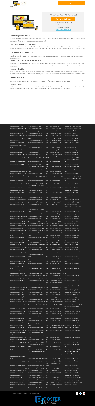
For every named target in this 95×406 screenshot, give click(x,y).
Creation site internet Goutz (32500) (70, 213)
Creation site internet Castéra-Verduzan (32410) (18, 173)
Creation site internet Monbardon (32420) (35, 270)
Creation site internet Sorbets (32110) (35, 372)
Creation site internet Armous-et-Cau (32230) (72, 128)
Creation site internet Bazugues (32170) (17, 142)
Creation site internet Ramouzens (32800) (72, 311)
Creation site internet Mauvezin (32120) (71, 263)
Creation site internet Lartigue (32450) (53, 235)
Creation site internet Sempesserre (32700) (36, 368)
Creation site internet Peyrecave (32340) (71, 299)
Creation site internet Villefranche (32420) (35, 387)
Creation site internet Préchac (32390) (53, 308)
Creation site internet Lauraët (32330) (71, 237)
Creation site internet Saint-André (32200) (17, 322)
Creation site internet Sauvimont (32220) (17, 365)
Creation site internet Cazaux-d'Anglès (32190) (54, 182)
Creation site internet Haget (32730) (34, 214)
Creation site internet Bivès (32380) (34, 152)
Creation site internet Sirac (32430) (70, 370)
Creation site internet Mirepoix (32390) (17, 270)
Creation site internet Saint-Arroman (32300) (18, 325)
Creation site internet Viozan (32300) (52, 387)
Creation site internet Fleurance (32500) (35, 202)
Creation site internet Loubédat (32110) (17, 246)
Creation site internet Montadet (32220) (71, 280)
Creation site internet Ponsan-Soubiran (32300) (36, 304)
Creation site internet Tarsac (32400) (71, 372)
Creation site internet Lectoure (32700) (53, 242)
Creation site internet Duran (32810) (52, 194)
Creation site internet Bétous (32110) (71, 149)
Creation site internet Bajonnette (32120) (17, 138)
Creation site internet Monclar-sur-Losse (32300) (55, 273)
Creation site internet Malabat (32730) (71, 249)
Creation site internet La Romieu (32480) (71, 220)
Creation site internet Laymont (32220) (53, 240)
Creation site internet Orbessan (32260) (35, 294)
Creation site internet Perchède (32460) (71, 297)
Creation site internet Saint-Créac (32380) (17, 329)
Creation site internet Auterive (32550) (35, 133)
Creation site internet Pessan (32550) (35, 299)
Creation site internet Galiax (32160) (34, 204)
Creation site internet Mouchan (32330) (35, 290)
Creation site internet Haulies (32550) (53, 214)
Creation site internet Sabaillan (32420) (35, 320)
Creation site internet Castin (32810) (16, 180)
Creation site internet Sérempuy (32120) (71, 368)
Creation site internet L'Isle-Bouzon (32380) (17, 220)
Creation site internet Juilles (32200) (34, 218)
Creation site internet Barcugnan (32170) (53, 138)
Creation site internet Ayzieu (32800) (71, 135)
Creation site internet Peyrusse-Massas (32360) (36, 301)
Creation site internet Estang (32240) (16, 201)
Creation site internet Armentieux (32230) (53, 128)
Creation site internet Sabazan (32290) (53, 320)
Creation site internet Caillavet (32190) (17, 164)
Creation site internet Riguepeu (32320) (17, 315)
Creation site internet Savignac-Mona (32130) (36, 365)
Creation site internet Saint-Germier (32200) (54, 330)
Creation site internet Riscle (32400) (34, 315)
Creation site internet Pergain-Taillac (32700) (18, 299)
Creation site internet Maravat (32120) (53, 252)
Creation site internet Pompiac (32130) (71, 303)
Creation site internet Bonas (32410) (34, 154)
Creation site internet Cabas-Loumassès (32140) (18, 161)
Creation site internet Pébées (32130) (35, 297)
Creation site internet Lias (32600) (16, 244)
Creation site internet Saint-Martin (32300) (72, 337)
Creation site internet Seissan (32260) (53, 367)
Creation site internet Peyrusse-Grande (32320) (18, 301)
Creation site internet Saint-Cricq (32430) (35, 329)
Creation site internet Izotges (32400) (35, 216)
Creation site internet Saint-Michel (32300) (53, 342)
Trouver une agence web (69, 3)
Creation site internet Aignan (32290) (16, 126)
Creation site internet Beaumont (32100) (71, 142)
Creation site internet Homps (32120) (71, 214)
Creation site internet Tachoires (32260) (53, 372)
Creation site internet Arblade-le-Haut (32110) (18, 128)
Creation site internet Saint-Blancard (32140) (72, 325)
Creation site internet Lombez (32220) (71, 244)
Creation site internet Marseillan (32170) (17, 258)
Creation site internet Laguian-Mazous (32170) (36, 227)
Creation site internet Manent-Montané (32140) (54, 251)
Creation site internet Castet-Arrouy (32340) (54, 173)
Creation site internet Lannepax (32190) (71, 230)
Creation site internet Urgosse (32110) (53, 382)
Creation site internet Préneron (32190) (35, 310)
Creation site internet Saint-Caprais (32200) (36, 327)
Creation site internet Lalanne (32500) (16, 228)
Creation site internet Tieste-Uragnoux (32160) (36, 377)
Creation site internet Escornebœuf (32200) (18, 199)
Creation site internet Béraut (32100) (53, 147)
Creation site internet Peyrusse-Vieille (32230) (54, 301)
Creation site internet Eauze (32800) (16, 197)
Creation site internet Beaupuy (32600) (17, 144)
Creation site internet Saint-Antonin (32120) (54, 322)
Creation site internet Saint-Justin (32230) (53, 334)
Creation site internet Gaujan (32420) (53, 207)
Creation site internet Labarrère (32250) (53, 221)
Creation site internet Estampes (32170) (71, 199)
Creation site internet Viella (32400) (70, 384)
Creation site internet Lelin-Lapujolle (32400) (72, 242)
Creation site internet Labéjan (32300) (53, 223)
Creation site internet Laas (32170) (34, 221)
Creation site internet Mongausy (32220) (71, 275)
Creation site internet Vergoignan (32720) (17, 384)
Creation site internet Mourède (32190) (71, 290)
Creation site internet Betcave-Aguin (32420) (54, 149)
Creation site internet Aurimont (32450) (71, 131)
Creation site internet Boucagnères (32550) (54, 154)
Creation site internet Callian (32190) (34, 164)
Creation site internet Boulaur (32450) (71, 154)
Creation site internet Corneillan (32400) (35, 190)
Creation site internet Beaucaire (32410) (35, 142)
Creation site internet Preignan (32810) (17, 310)
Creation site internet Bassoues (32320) (53, 140)
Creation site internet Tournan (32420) (71, 379)
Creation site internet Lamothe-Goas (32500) (18, 230)
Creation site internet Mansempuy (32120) (72, 251)
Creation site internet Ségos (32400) (16, 367)
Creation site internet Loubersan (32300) (35, 246)
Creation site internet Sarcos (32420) (53, 360)
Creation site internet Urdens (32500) (35, 382)
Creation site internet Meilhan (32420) (16, 265)
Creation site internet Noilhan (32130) (53, 292)
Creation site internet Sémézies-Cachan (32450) (18, 368)
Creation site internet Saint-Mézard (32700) (36, 342)
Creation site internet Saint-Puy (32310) (35, 349)
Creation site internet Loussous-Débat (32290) (18, 247)
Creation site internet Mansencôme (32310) (18, 252)
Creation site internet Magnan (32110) (17, 249)
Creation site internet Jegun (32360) (52, 216)
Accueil (60, 3)
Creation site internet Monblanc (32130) (53, 270)
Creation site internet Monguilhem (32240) (17, 278)
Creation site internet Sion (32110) (52, 370)
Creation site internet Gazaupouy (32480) (17, 211)
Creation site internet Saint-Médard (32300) (18, 342)
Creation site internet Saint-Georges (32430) (18, 330)
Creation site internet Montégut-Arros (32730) (18, 287)
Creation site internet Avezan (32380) (35, 135)
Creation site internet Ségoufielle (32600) (35, 367)
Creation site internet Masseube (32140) (17, 261)
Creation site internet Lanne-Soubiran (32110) (36, 230)
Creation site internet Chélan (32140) (16, 187)
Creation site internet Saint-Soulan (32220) (72, 349)
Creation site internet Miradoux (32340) (71, 265)
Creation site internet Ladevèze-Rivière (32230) (18, 225)
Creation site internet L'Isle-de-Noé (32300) (36, 220)
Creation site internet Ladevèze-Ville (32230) (36, 225)
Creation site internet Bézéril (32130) (34, 150)
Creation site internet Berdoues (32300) (71, 147)
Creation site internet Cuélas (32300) (71, 192)
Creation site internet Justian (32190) (53, 218)
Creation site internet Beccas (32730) (35, 144)
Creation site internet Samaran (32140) (53, 358)
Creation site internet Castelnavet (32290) (53, 171)
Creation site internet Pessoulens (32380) (53, 299)
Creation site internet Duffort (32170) (34, 194)
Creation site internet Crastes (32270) (35, 192)
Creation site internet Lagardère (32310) (71, 225)
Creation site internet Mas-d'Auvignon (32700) (54, 258)
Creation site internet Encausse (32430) (35, 197)
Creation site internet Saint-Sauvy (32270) (53, 349)
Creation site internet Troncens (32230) (71, 380)
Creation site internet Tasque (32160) (16, 375)
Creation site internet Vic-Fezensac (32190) (54, 384)
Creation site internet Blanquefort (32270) (53, 152)
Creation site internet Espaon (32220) (35, 199)
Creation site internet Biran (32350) (16, 152)
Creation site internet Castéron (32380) (35, 173)
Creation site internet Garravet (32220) (71, 204)
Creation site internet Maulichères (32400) (53, 261)
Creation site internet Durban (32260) (71, 194)
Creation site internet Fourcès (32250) (53, 202)
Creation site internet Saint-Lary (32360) (71, 334)
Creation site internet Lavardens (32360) (17, 240)
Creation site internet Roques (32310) (71, 318)
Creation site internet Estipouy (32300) (35, 201)
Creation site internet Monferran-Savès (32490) (36, 275)
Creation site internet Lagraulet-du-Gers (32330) (18, 227)
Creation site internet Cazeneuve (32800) (35, 183)
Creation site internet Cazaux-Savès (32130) (72, 182)
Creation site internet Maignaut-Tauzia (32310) (54, 249)
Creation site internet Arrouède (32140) (17, 130)
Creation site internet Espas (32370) (52, 199)
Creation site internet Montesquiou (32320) (54, 287)
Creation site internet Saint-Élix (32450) (53, 329)
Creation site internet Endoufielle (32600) (53, 197)
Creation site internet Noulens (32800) (17, 294)
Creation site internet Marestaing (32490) (17, 256)
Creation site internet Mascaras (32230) (71, 258)
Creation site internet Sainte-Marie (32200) (54, 354)
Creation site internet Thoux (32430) (16, 377)
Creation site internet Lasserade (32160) (71, 235)
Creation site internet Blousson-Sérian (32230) (18, 154)
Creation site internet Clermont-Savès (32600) (54, 187)
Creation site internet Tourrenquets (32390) (36, 380)
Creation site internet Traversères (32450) (54, 380)
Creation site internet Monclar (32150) (35, 273)
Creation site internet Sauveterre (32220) (53, 361)
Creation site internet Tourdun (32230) (53, 379)
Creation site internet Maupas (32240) (17, 263)
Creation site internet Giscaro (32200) (35, 213)
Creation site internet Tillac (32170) (52, 377)
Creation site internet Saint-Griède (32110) (72, 330)
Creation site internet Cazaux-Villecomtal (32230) (19, 183)
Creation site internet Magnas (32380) (35, 249)
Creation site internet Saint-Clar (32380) (71, 327)
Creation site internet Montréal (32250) (71, 289)
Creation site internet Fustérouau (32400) (17, 204)
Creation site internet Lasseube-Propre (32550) (36, 237)
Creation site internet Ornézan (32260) (71, 294)
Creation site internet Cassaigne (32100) (17, 168)
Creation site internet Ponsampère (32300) (18, 304)
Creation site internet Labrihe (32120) (71, 223)
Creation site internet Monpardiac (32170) (17, 280)
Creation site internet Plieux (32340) (34, 303)
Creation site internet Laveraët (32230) (35, 240)
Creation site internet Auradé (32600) (35, 131)
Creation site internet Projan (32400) (52, 310)
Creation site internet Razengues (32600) (17, 313)
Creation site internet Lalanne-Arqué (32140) (36, 228)
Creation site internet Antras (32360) (52, 126)
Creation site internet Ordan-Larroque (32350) (54, 294)
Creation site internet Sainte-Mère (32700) (72, 354)
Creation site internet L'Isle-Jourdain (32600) (54, 220)
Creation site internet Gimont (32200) (16, 213)
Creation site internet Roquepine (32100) (53, 318)
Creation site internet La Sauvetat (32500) (17, 221)
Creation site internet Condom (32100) (17, 190)
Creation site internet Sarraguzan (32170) (17, 361)
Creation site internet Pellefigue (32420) (53, 297)
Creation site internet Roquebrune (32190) (54, 315)
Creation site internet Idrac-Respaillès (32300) (18, 216)
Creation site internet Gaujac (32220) (34, 207)
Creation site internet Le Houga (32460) (17, 242)
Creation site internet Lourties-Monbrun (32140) (55, 246)
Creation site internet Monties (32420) (17, 289)
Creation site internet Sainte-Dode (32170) (17, 354)
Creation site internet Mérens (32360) (35, 265)
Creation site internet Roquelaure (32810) (17, 318)
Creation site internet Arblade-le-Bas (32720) (72, 126)
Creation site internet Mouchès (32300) (53, 290)
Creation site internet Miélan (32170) (52, 265)
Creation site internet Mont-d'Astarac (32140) (36, 280)
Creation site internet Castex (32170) (71, 173)
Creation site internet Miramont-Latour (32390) (36, 268)
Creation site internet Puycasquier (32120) (17, 311)
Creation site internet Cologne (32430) (71, 187)
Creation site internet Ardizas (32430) (35, 128)
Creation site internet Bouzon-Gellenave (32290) (37, 157)
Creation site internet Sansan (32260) (16, 360)
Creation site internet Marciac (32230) (71, 252)
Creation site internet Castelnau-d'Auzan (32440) (18, 171)
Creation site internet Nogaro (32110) (35, 292)
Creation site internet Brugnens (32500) (71, 157)
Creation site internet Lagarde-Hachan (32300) (54, 225)
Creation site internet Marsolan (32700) (35, 258)
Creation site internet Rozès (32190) (16, 320)
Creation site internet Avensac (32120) (71, 133)
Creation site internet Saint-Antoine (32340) (36, 322)
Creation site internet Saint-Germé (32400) (35, 330)
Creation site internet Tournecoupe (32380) (18, 380)
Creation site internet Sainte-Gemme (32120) (36, 354)
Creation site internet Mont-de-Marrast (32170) (54, 280)
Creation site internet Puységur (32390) (53, 311)
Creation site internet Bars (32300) (16, 140)
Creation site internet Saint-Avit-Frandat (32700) (55, 325)
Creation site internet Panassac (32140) (35, 296)
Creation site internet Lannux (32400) (16, 232)
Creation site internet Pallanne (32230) (17, 296)
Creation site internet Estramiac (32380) (53, 201)
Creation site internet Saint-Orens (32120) (17, 346)
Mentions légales (35, 393)
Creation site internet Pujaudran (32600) (71, 310)
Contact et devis (80, 3)
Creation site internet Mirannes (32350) (71, 268)
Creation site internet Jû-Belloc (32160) (71, 216)
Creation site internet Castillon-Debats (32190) (36, 176)
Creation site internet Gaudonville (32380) (17, 207)
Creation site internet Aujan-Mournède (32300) (18, 131)
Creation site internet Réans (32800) (34, 313)
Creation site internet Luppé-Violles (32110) (54, 247)
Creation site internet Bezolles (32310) (53, 150)
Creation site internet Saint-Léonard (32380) (18, 337)
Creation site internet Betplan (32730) (17, 150)
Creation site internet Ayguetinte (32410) (53, 135)
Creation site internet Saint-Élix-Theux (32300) (72, 329)
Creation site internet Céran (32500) (52, 183)
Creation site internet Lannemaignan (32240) (54, 230)
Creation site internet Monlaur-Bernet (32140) (36, 278)
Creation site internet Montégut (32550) (71, 284)
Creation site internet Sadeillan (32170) (71, 320)
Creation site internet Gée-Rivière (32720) (53, 211)
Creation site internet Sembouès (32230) (71, 367)
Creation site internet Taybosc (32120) (35, 375)
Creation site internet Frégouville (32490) (71, 202)
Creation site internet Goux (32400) (16, 214)
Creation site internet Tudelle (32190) (16, 382)
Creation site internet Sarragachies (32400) (72, 360)
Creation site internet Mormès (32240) (17, 290)
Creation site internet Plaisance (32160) (17, 303)
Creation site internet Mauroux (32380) (53, 263)
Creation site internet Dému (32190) (16, 194)
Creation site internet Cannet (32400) (71, 164)
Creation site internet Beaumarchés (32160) (54, 142)
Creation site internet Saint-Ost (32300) (53, 346)
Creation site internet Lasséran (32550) (17, 237)
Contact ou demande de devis (63, 29)
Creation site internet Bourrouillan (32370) (17, 157)
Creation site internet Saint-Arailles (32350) (72, 322)
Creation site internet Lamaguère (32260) (53, 228)
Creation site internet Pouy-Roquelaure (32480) (73, 304)
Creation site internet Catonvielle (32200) (35, 180)
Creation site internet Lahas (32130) (52, 227)
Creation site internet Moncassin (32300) (17, 273)
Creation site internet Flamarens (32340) (17, 202)
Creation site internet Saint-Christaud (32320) (54, 327)
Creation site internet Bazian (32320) (71, 140)
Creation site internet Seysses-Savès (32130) (18, 370)
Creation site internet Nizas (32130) (16, 292)
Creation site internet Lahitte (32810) (71, 227)
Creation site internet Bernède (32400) (17, 149)
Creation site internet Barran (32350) (71, 138)
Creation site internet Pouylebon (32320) (35, 308)
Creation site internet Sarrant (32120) (35, 361)
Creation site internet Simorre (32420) (35, 370)
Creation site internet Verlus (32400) (34, 384)
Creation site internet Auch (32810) (52, 130)
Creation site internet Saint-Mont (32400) (71, 342)
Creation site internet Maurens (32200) (35, 263)
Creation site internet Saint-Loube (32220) (53, 337)
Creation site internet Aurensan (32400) (53, 131)
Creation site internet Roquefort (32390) (71, 315)
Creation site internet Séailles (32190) (71, 365)
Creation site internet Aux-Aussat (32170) (53, 133)
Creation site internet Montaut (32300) (35, 284)
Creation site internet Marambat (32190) (35, 252)
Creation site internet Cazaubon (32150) (35, 182)
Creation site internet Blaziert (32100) (71, 152)
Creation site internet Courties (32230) (17, 192)
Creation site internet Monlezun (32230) (53, 278)
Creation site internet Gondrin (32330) (53, 213)
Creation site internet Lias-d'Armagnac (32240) (36, 244)
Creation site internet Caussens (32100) (17, 182)
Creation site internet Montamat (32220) (17, 284)
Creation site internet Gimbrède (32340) (71, 211)
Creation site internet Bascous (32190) (35, 140)
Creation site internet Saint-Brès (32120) (17, 327)
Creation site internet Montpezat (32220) (53, 289)
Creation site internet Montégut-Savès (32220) (36, 287)
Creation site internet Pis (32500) (70, 301)
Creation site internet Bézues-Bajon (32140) (72, 150)
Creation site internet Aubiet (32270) (34, 130)
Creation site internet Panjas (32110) (52, 296)
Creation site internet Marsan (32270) (71, 256)
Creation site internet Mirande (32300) (53, 268)
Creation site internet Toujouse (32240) (35, 379)
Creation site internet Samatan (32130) (71, 358)
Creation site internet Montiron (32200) (35, 289)
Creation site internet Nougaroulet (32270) (72, 292)
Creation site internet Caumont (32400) (53, 180)
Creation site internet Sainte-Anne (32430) (17, 353)
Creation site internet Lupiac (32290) (34, 247)
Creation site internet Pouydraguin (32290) (17, 308)
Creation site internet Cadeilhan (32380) (35, 161)
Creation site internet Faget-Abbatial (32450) (72, 201)
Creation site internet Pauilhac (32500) (71, 296)
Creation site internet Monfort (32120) (53, 275)
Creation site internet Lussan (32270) (71, 247)
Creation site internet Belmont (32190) (35, 147)
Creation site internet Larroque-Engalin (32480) (72, 232)
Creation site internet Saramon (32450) (35, 360)
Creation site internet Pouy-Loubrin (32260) (54, 304)
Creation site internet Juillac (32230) (16, 218)
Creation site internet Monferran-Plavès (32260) (18, 275)
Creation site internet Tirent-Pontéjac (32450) (72, 377)
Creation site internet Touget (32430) (16, 379)
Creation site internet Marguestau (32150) (53, 256)
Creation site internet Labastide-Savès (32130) (36, 223)
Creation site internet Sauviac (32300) (71, 361)
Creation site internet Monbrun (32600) (71, 270)
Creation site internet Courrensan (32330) (72, 190)
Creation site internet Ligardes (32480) (53, 244)
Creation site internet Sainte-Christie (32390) (54, 353)
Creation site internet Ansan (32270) (34, 126)
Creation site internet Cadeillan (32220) (53, 161)
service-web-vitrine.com (17, 393)
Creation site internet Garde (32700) (52, 204)
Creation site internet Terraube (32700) (71, 375)
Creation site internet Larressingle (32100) (54, 232)
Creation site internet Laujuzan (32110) (53, 237)
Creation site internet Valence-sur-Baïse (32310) (73, 382)
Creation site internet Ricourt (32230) (71, 313)
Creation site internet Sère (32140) (52, 368)
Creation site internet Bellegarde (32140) (71, 144)
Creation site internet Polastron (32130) (53, 303)
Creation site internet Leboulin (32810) (35, 242)
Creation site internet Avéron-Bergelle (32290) (18, 135)
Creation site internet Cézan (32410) (71, 183)
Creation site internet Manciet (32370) (35, 251)
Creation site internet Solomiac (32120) (17, 372)
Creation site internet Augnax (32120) (71, 130)
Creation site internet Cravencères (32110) (54, 192)
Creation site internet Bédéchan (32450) (53, 144)
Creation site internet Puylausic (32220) (35, 311)
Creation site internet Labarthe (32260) (71, 221)
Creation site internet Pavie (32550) (16, 297)
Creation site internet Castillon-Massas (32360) (54, 176)
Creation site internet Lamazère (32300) (71, 228)
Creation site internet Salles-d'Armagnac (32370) (37, 358)
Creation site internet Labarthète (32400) (17, 223)
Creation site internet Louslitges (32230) (71, 246)
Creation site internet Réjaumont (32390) (53, 313)
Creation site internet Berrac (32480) (34, 149)
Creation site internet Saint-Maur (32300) (71, 341)
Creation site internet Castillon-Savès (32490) (72, 176)
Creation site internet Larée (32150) (34, 232)
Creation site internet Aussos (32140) (16, 133)
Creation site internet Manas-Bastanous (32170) (18, 251)
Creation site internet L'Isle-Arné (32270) (71, 218)
